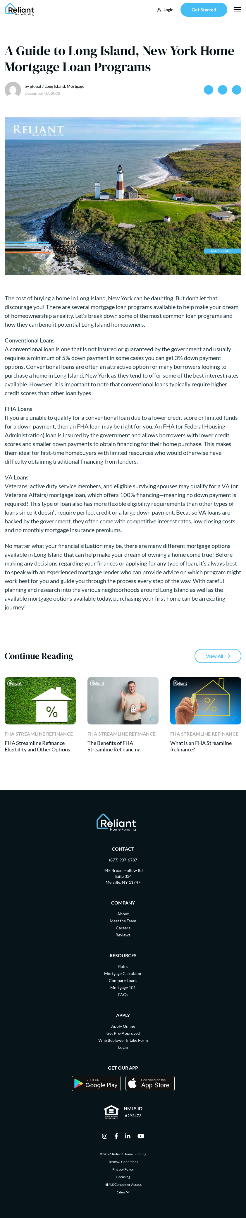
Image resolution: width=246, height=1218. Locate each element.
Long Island (54, 86)
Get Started (204, 9)
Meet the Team (123, 920)
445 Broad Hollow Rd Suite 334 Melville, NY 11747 (123, 876)
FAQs (123, 994)
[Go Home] (20, 9)
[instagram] (104, 1136)
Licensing (123, 1177)
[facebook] (116, 1136)
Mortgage (75, 86)
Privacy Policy (123, 1169)
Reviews (123, 934)
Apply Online (123, 1026)
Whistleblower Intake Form (123, 1040)
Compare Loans (123, 980)
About (123, 913)
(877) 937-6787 (123, 859)
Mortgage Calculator (123, 973)
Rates (123, 966)
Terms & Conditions (123, 1161)
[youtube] (140, 1136)
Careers (123, 927)
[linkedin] (127, 1136)
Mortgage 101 (123, 987)
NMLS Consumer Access (123, 1184)
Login (123, 1047)
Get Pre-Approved (123, 1033)
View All (214, 656)
